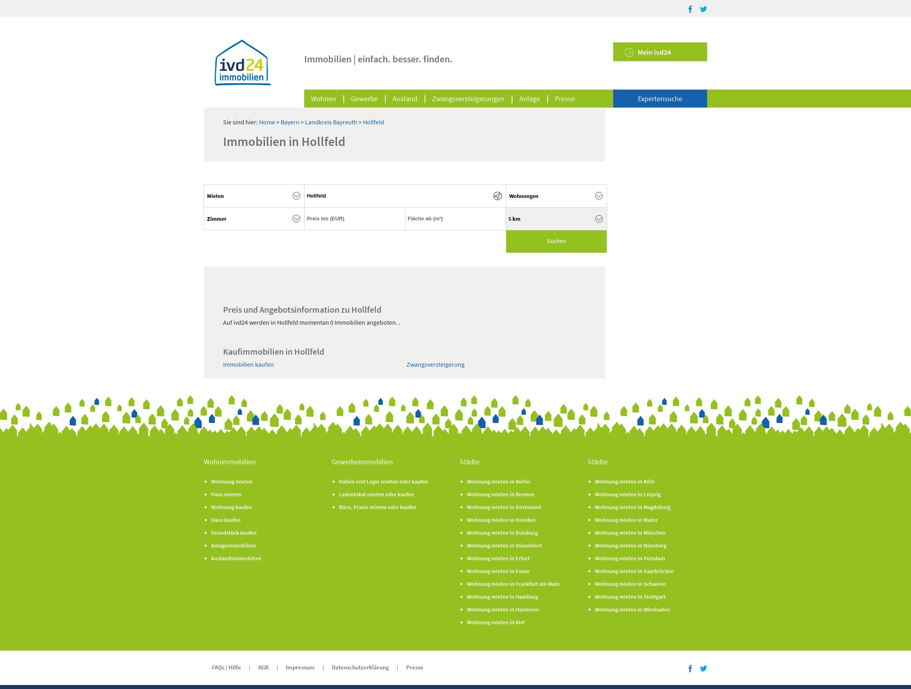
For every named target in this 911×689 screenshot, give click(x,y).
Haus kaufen (226, 519)
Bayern (291, 122)
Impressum (300, 667)
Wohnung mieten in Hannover (503, 609)
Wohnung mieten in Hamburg (502, 596)
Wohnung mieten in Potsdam (630, 558)
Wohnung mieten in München (630, 532)
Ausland (405, 98)
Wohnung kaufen (231, 507)
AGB (263, 667)
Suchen (556, 241)
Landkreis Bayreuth (332, 122)
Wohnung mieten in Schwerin (630, 583)
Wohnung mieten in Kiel (496, 622)
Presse (565, 98)
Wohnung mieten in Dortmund (504, 507)
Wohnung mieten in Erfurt (498, 558)
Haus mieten (226, 494)
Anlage (529, 98)
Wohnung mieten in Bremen (500, 494)
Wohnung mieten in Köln (625, 481)
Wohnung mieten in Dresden (501, 519)
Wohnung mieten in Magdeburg (632, 507)
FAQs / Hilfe (226, 667)
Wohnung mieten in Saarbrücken (634, 571)
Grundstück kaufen (234, 532)
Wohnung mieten (232, 481)
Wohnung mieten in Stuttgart (630, 596)
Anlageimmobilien (233, 545)
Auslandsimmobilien (236, 558)
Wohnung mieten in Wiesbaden (632, 609)
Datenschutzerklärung (360, 667)
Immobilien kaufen (248, 364)
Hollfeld (373, 122)
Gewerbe (364, 98)
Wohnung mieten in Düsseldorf (504, 545)
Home (267, 122)
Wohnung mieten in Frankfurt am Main (513, 583)
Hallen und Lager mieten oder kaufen (383, 481)
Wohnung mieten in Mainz (626, 519)
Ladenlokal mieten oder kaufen (376, 494)
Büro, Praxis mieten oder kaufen (378, 507)
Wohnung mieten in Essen (498, 571)
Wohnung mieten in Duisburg (502, 532)
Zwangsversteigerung (435, 364)
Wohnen (323, 98)
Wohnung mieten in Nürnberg (630, 545)
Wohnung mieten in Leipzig (628, 494)
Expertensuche (660, 98)
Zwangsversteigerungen (468, 98)
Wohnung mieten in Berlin (498, 481)
